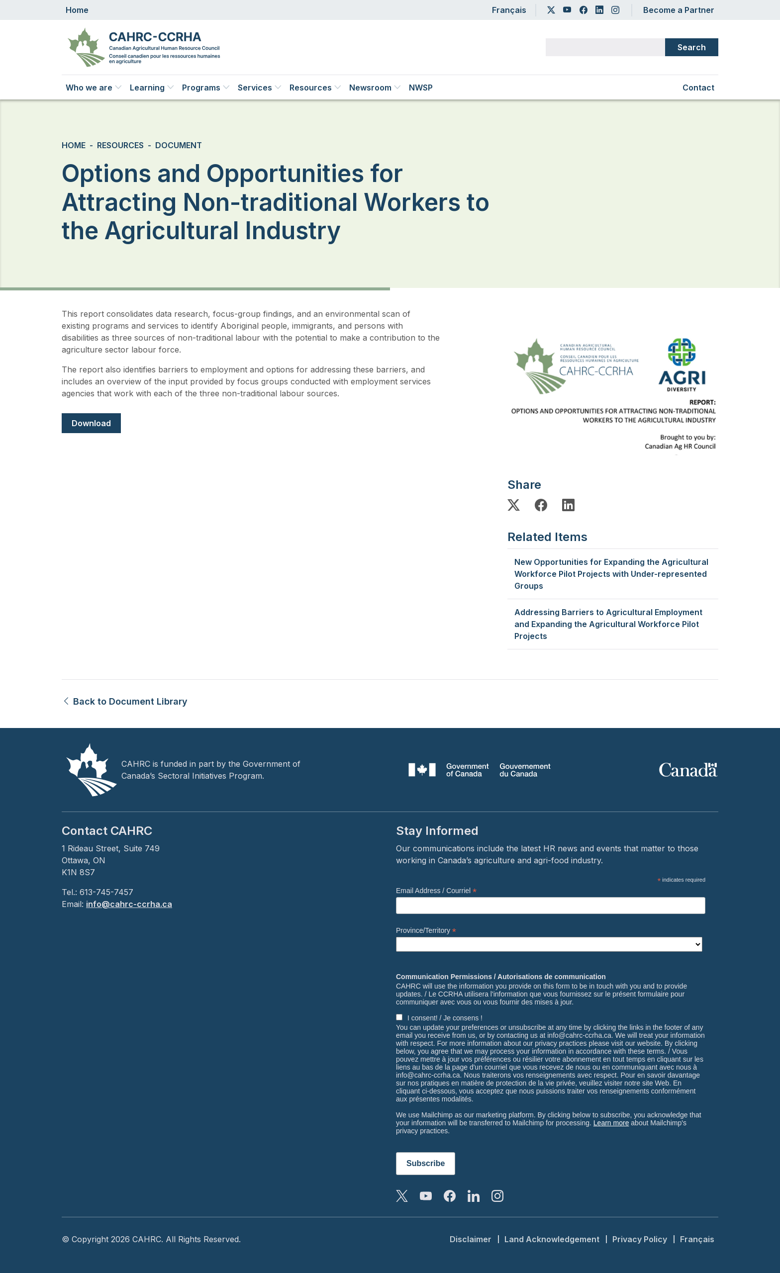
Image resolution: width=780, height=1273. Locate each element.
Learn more (611, 1123)
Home (77, 10)
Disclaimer (470, 1239)
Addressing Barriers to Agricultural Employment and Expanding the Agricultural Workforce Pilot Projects (608, 624)
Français (509, 10)
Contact (698, 87)
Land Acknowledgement (551, 1239)
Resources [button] (315, 87)
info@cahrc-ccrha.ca (129, 904)
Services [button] (260, 87)
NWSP (421, 87)
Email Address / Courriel (436, 891)
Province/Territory (426, 930)
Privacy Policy (639, 1239)
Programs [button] (206, 87)
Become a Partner (678, 10)
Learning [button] (152, 87)
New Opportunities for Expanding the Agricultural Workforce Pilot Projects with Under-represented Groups (611, 574)
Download (91, 423)
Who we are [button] (94, 87)
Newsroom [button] (375, 87)
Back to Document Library (125, 701)
